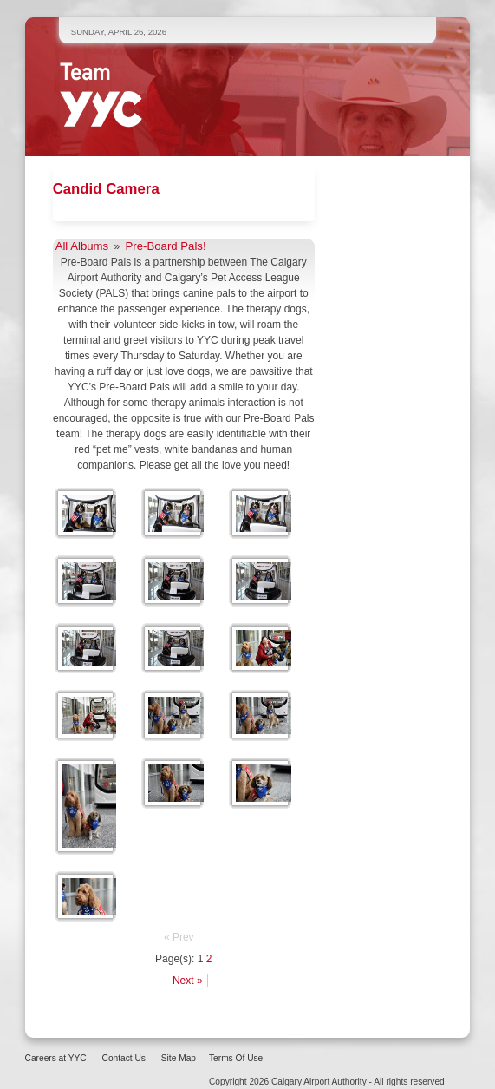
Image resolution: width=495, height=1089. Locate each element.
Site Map (178, 1058)
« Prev (179, 937)
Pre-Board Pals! (166, 246)
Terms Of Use (236, 1058)
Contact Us (124, 1058)
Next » (188, 980)
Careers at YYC (56, 1058)
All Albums (82, 246)
